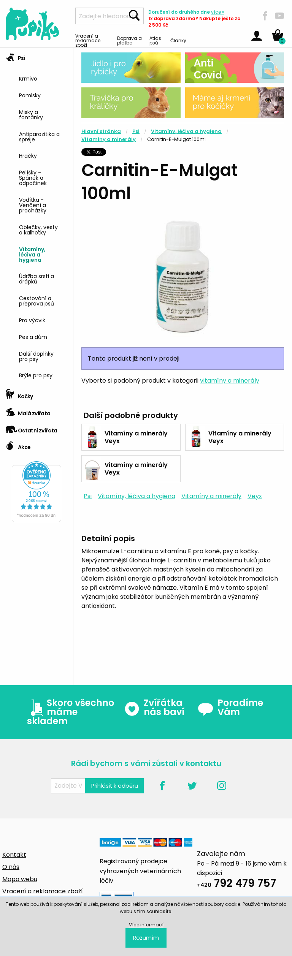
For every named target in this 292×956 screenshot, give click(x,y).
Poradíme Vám (230, 707)
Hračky (28, 155)
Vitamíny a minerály (108, 139)
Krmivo (28, 78)
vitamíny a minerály (229, 380)
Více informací (146, 924)
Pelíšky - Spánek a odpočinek (33, 177)
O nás (10, 867)
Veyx (255, 496)
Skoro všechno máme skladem (70, 712)
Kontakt (14, 854)
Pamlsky (30, 95)
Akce (18, 444)
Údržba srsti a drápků (36, 278)
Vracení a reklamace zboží (87, 40)
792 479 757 (236, 884)
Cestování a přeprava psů (36, 300)
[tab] (36, 217)
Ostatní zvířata (31, 428)
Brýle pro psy (35, 375)
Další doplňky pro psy (36, 356)
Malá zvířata (28, 411)
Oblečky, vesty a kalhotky (38, 229)
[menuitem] (43, 77)
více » (217, 12)
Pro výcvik (32, 320)
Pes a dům (33, 336)
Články (178, 40)
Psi (15, 55)
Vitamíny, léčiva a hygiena (32, 254)
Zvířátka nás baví (154, 707)
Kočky (19, 394)
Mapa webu (19, 879)
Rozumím (146, 938)
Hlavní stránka (101, 131)
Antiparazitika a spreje (39, 136)
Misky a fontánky (31, 114)
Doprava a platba (129, 40)
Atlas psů (155, 40)
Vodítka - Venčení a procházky (32, 204)
